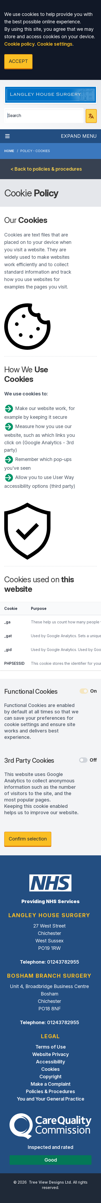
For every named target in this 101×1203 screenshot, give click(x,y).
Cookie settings (54, 44)
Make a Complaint (51, 1084)
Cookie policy (19, 44)
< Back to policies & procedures (46, 169)
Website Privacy (50, 1054)
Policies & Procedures (50, 1091)
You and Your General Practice (50, 1099)
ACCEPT (18, 61)
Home (9, 151)
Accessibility (50, 1061)
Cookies (50, 1069)
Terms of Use (50, 1047)
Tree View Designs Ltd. (50, 1182)
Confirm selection (28, 839)
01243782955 (63, 962)
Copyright (50, 1076)
